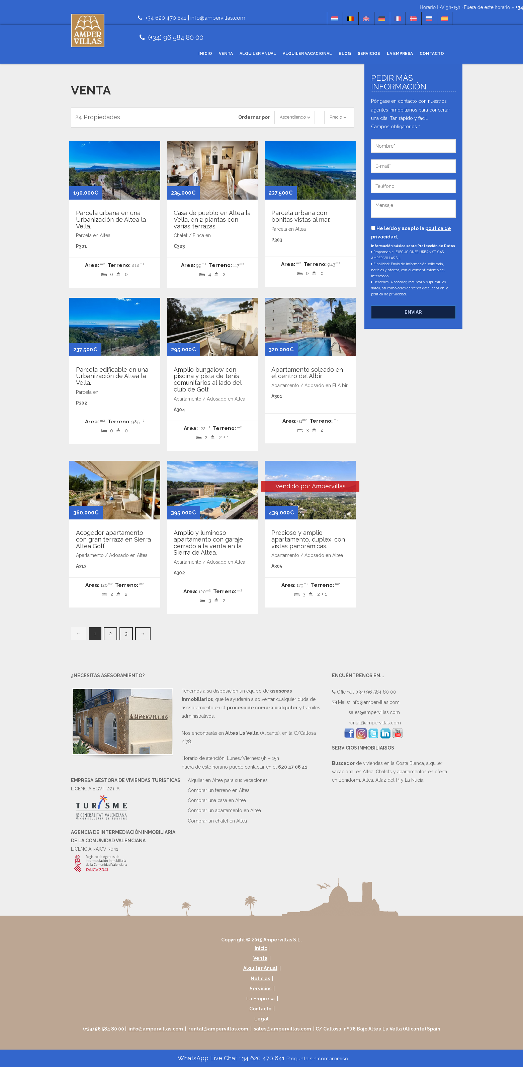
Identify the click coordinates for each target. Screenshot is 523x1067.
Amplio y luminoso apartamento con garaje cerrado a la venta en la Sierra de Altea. (208, 542)
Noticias (260, 978)
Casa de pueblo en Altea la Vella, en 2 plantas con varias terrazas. (212, 219)
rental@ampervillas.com (375, 722)
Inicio (205, 53)
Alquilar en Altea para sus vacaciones (228, 780)
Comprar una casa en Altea (217, 800)
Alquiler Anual (258, 53)
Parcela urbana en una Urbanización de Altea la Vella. (111, 219)
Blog (345, 53)
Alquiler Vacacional (307, 53)
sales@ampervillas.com (374, 712)
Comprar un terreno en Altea (219, 790)
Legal (261, 1018)
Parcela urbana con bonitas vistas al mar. (300, 216)
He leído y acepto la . (411, 232)
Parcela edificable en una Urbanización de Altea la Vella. (112, 376)
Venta (226, 53)
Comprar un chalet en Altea (217, 821)
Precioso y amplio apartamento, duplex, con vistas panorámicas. (308, 539)
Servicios (369, 53)
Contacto (432, 53)
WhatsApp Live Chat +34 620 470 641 (262, 1058)
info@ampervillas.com (217, 18)
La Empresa (400, 53)
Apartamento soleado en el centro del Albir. (307, 373)
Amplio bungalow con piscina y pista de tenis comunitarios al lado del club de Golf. (207, 379)
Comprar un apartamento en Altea (224, 810)
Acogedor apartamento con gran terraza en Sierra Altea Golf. (113, 539)
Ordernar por (254, 117)
